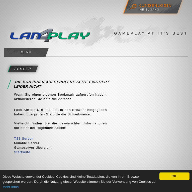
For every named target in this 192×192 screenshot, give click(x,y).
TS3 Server (23, 138)
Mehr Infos (11, 187)
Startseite (22, 152)
